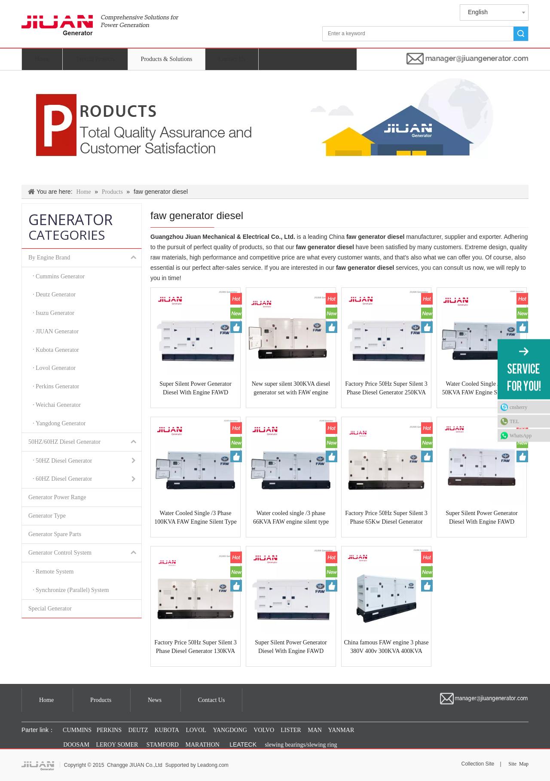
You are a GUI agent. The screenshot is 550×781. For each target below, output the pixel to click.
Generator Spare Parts (54, 534)
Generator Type (47, 516)
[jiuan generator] (100, 25)
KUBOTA (166, 730)
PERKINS (109, 730)
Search (520, 34)
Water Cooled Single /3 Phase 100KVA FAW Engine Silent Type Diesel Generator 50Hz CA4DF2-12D (195, 518)
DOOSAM (76, 744)
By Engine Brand (84, 258)
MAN (315, 730)
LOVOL (196, 730)
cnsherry (518, 407)
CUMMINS (76, 730)
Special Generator (50, 608)
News (155, 700)
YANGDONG (230, 730)
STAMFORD (163, 744)
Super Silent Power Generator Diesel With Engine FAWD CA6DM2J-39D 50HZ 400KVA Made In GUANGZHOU (195, 389)
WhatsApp (521, 436)
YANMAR (340, 730)
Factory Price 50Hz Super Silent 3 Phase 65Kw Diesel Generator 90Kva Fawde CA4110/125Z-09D (386, 518)
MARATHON (203, 744)
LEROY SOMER (117, 744)
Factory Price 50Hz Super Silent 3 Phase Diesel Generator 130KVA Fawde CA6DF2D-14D (195, 647)
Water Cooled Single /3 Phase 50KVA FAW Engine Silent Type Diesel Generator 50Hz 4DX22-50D (481, 389)
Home (42, 59)
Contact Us (231, 59)
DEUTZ (138, 730)
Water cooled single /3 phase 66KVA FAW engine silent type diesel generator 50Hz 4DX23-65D (291, 518)
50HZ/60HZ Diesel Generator (84, 442)
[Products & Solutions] (274, 127)
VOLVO (264, 730)
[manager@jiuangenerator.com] (467, 58)
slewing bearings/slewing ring (301, 744)
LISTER (290, 730)
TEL (514, 421)
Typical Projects (95, 59)
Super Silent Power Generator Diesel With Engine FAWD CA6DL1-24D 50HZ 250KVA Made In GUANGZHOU (290, 647)
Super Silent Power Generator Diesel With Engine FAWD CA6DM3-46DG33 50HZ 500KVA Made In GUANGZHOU (481, 518)
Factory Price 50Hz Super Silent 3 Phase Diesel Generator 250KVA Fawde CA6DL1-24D (386, 389)
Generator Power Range (57, 497)
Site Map (518, 764)
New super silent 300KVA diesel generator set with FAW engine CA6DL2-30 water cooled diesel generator (291, 389)
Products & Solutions (166, 59)
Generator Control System (84, 553)
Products (100, 700)
